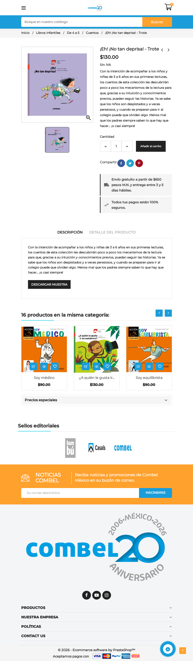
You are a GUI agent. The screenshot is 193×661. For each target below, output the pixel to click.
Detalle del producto (112, 232)
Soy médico (44, 378)
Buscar (157, 21)
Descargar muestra (49, 284)
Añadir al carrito (150, 146)
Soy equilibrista (149, 378)
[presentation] (159, 313)
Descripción (70, 232)
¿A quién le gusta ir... (96, 378)
